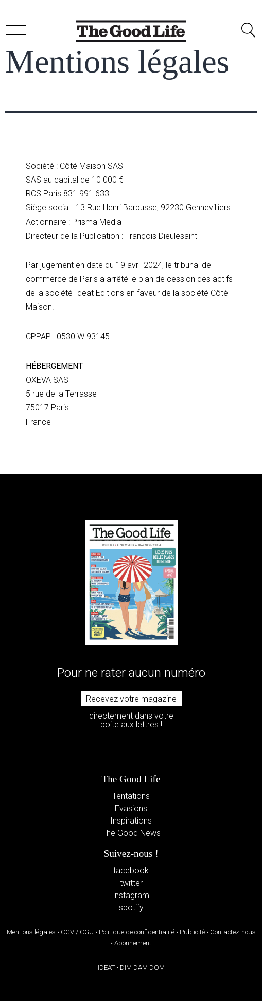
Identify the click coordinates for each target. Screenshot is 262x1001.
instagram (131, 895)
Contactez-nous (233, 932)
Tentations (131, 796)
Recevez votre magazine (131, 699)
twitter (131, 883)
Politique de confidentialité (136, 932)
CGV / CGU (77, 932)
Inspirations (131, 821)
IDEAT (106, 967)
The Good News (131, 833)
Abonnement (132, 943)
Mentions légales (31, 932)
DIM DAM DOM (142, 967)
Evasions (131, 808)
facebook (131, 870)
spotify (131, 908)
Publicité (192, 932)
